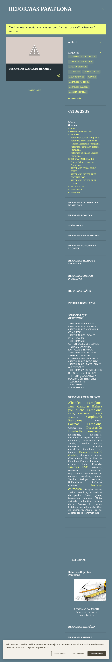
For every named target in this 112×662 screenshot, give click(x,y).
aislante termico (76, 77)
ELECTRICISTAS (76, 186)
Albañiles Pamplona (85, 403)
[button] (58, 76)
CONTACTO (74, 192)
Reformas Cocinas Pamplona (85, 137)
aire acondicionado (78, 67)
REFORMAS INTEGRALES (81, 159)
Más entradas (34, 90)
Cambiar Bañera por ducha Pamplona (85, 408)
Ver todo (13, 31)
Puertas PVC (78, 467)
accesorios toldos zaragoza (82, 56)
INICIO (71, 128)
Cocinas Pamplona (85, 424)
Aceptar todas (96, 654)
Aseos (71, 406)
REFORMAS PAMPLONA (40, 9)
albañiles (92, 77)
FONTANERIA (75, 189)
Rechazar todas (60, 654)
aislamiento (74, 72)
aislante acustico (91, 72)
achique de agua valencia (80, 61)
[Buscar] (104, 9)
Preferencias (78, 654)
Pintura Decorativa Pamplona (85, 143)
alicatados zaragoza (78, 87)
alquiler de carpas (77, 92)
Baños (71, 413)
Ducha (98, 431)
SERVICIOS (73, 134)
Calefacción (84, 413)
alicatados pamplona (79, 82)
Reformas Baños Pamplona (84, 140)
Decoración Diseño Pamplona (85, 429)
